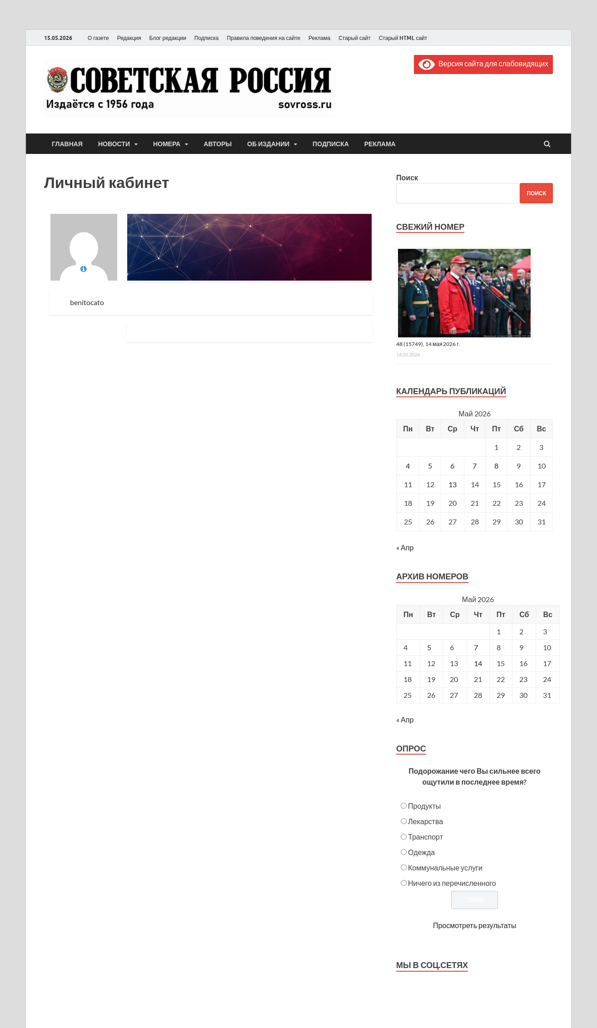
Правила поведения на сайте (263, 38)
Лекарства (425, 821)
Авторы (218, 144)
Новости (114, 144)
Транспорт (425, 836)
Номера (166, 144)
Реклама (319, 38)
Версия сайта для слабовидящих (483, 63)
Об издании (268, 144)
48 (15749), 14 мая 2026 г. (428, 344)
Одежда (421, 852)
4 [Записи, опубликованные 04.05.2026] (408, 465)
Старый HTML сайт (403, 38)
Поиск (407, 177)
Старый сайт (354, 38)
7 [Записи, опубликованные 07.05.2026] (475, 465)
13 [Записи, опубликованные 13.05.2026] (452, 484)
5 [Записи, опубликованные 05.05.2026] (430, 465)
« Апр (404, 547)
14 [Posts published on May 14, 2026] (478, 663)
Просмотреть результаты (474, 925)
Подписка (206, 38)
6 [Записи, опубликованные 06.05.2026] (452, 465)
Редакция (129, 38)
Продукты (424, 805)
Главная (67, 144)
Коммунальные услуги (445, 867)
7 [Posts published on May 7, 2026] (476, 647)
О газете (98, 38)
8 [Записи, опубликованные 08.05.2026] (496, 465)
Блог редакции (167, 38)
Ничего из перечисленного (452, 883)
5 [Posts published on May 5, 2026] (429, 647)
